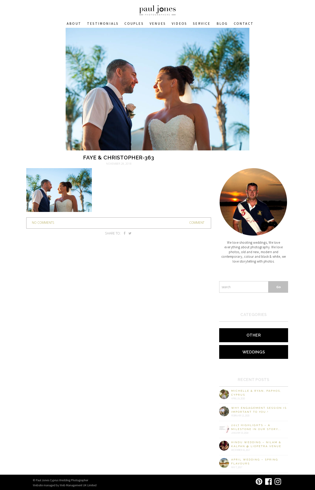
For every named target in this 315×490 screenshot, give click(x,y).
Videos (179, 23)
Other (254, 335)
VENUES (158, 23)
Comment (196, 222)
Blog (222, 23)
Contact (244, 23)
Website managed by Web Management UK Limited (64, 485)
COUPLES (134, 23)
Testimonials (103, 23)
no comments (43, 222)
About (74, 23)
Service (201, 23)
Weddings (253, 352)
